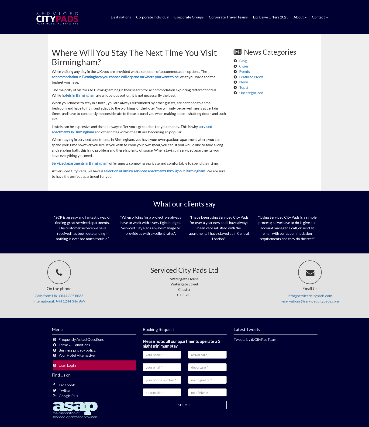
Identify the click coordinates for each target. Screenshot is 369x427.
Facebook (64, 385)
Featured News (251, 77)
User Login (67, 365)
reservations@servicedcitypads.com (310, 301)
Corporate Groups (189, 17)
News (243, 82)
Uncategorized (251, 92)
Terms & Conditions (74, 344)
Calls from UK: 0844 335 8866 (59, 295)
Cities (243, 66)
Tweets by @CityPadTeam (255, 339)
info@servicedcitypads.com (310, 295)
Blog (243, 60)
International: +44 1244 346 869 (59, 301)
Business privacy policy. (77, 350)
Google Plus (65, 395)
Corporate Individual (152, 17)
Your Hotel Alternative (77, 355)
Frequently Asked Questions (81, 339)
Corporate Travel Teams (228, 17)
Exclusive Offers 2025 (270, 17)
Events (244, 71)
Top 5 (243, 87)
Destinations (121, 17)
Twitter (62, 390)
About (300, 17)
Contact (320, 17)
